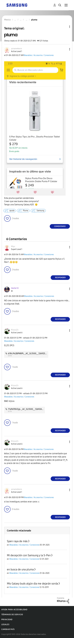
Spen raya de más (17, 541)
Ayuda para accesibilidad (14, 609)
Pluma (25, 210)
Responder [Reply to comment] (60, 277)
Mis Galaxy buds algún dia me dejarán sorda (32, 583)
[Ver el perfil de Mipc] (13, 246)
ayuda (11, 210)
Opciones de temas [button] (65, 27)
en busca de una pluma (20, 569)
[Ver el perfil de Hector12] (15, 288)
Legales (5, 624)
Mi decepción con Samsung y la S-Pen (29, 555)
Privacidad (6, 619)
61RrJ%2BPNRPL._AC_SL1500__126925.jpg (28, 353)
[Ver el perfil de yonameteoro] (16, 48)
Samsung (40, 210)
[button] (65, 49)
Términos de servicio (12, 614)
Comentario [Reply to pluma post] (60, 226)
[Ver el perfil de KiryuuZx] (14, 330)
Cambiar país (8, 629)
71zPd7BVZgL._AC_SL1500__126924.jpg (26, 409)
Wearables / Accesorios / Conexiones (39, 55)
